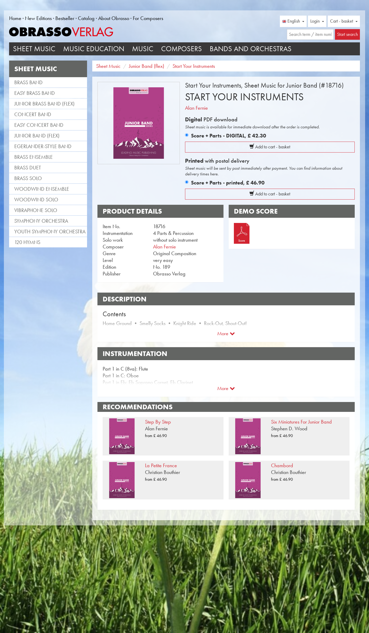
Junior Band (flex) (37, 136)
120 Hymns (27, 242)
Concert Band (32, 114)
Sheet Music (34, 48)
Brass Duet (27, 167)
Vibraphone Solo (35, 210)
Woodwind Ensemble (41, 189)
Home (15, 18)
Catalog (86, 18)
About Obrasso (113, 18)
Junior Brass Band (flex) (44, 104)
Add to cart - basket (269, 147)
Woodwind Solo (36, 199)
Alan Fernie (196, 108)
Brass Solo (28, 178)
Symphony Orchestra (41, 221)
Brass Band (28, 82)
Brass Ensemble (33, 157)
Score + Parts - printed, (228, 183)
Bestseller (64, 18)
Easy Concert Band (38, 125)
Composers (181, 48)
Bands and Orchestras (251, 48)
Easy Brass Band (34, 93)
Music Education (93, 48)
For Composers (148, 18)
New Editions (38, 18)
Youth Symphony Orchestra (49, 231)
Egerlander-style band (42, 146)
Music (142, 48)
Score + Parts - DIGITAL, (228, 136)
